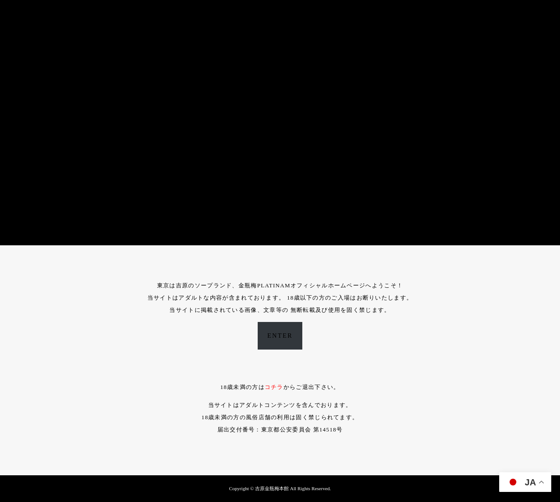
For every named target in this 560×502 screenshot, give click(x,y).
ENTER (280, 335)
